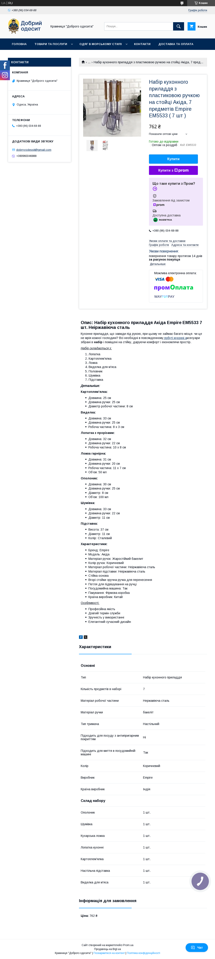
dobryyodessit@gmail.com (33, 149)
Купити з (173, 170)
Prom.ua (128, 945)
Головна (19, 44)
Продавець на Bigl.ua (107, 949)
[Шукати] (178, 26)
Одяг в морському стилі (100, 44)
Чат (197, 948)
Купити (173, 159)
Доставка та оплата (175, 44)
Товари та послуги (50, 44)
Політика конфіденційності (143, 953)
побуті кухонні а (175, 338)
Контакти (142, 44)
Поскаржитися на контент (109, 953)
